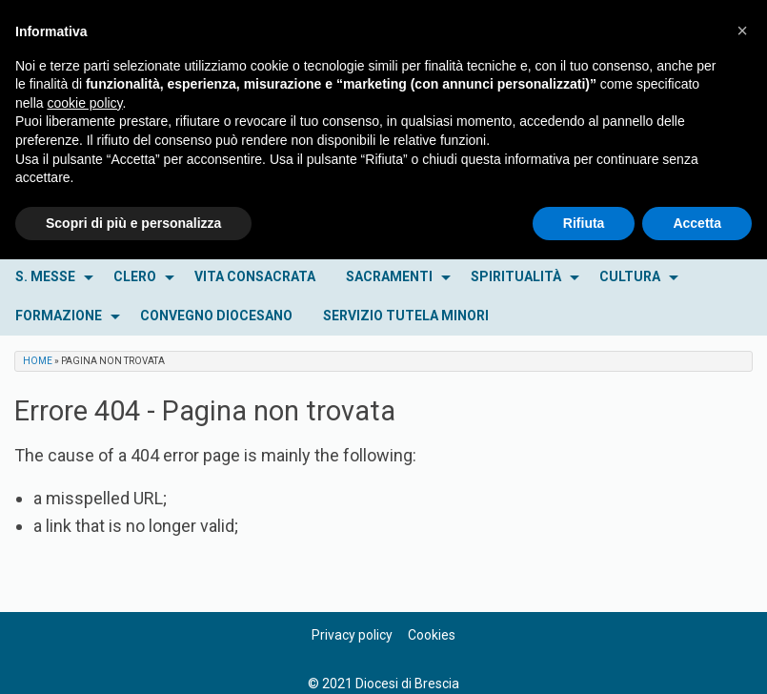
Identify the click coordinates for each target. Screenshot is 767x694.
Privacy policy (352, 635)
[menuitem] (49, 276)
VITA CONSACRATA (254, 276)
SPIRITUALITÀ (516, 276)
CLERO (134, 276)
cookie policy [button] (84, 103)
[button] (742, 30)
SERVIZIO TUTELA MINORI (406, 315)
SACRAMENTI (389, 276)
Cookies (431, 635)
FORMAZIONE (58, 315)
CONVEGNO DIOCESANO (216, 315)
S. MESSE (45, 276)
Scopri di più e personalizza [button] (133, 223)
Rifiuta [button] (584, 223)
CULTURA (629, 276)
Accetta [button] (697, 223)
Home (37, 361)
